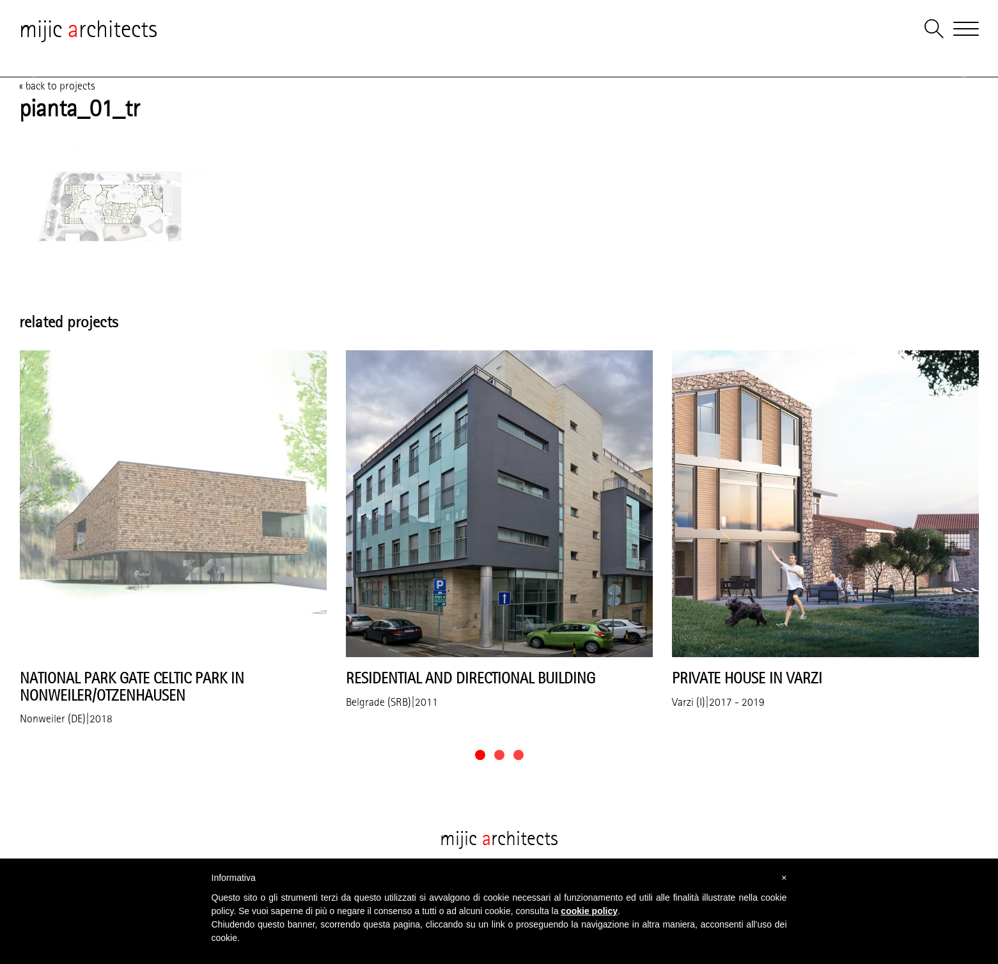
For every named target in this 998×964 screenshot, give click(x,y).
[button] (480, 755)
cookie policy (589, 911)
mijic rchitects (88, 28)
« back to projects (57, 85)
